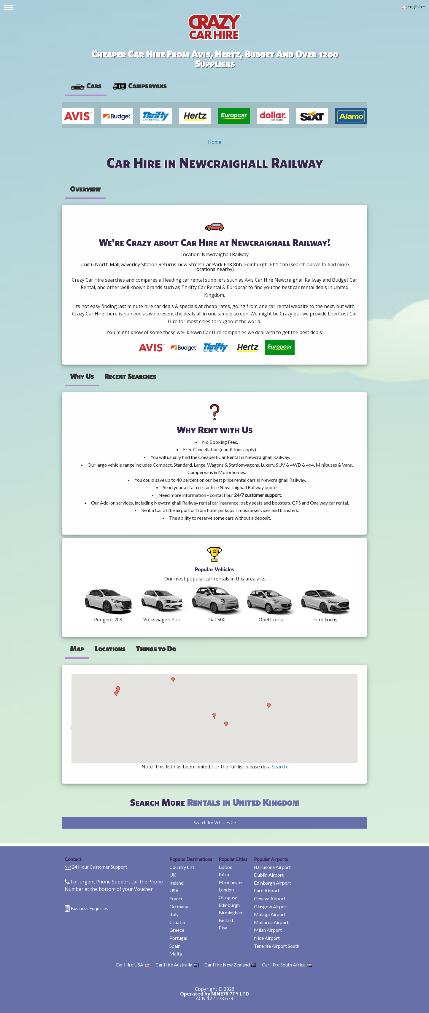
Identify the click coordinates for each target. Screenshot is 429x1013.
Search (279, 766)
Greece (176, 930)
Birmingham (231, 912)
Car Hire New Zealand (230, 964)
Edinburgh (229, 905)
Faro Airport (266, 890)
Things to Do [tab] (156, 649)
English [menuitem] (412, 6)
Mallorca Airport (271, 922)
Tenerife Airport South (276, 946)
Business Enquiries (89, 908)
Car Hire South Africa (287, 964)
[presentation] (139, 86)
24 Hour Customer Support (99, 867)
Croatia (177, 922)
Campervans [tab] (139, 86)
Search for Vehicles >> (214, 822)
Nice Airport (267, 938)
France (176, 898)
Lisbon (225, 867)
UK (172, 875)
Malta (175, 953)
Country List (181, 867)
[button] (116, 694)
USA (174, 890)
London (226, 889)
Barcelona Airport (272, 867)
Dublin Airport (269, 875)
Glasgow (228, 897)
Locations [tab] (110, 649)
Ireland (176, 883)
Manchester (231, 882)
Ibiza (224, 874)
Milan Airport (268, 930)
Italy (174, 914)
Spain (174, 946)
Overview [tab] (85, 189)
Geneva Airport (269, 898)
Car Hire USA (133, 964)
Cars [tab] (85, 86)
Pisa (223, 927)
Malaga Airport (270, 914)
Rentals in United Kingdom (243, 802)
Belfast (226, 920)
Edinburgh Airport (272, 883)
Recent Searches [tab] (130, 376)
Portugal (178, 938)
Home (214, 142)
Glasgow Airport (271, 906)
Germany (178, 906)
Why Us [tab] (82, 376)
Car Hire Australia (176, 964)
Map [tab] (77, 649)
